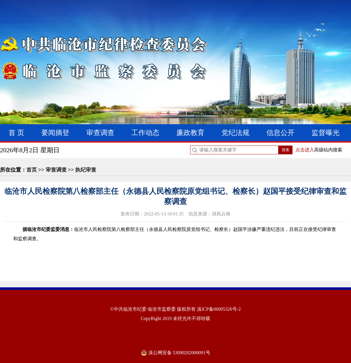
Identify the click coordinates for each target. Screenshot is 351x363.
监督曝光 (326, 132)
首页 (31, 170)
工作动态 (145, 132)
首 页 (16, 132)
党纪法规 (235, 132)
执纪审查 (85, 170)
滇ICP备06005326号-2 (219, 309)
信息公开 (280, 132)
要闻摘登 (55, 132)
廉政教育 (190, 132)
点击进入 (304, 149)
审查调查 (100, 132)
